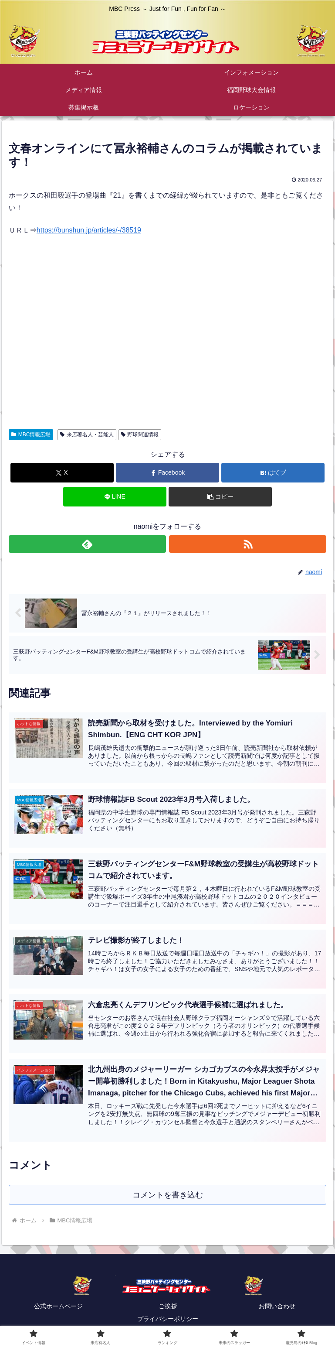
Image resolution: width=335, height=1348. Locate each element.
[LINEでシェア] (114, 496)
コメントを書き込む (167, 1195)
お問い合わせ (277, 1307)
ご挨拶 (168, 1307)
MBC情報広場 (31, 434)
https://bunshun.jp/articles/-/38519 (89, 230)
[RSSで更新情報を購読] (247, 544)
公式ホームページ (58, 1307)
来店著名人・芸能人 (87, 434)
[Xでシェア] (62, 472)
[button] (220, 496)
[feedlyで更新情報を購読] (87, 544)
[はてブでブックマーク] (273, 472)
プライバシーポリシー (167, 1319)
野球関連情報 (140, 434)
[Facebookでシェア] (167, 472)
